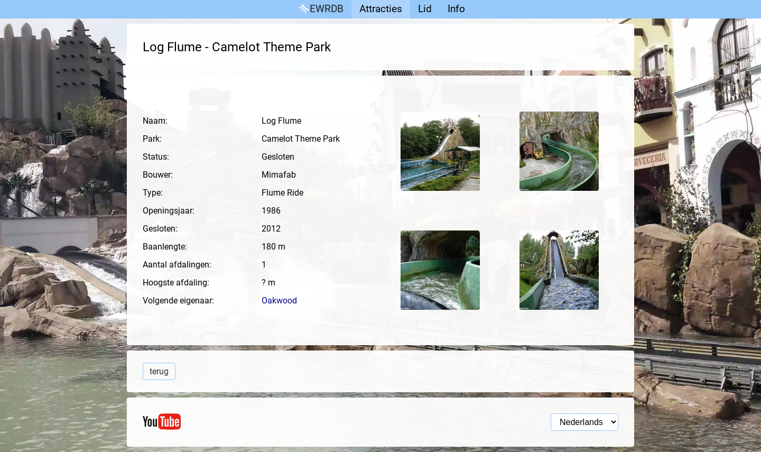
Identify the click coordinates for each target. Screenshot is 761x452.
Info (456, 9)
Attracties (380, 9)
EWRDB (320, 9)
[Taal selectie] (584, 422)
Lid (425, 9)
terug (159, 371)
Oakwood (279, 301)
